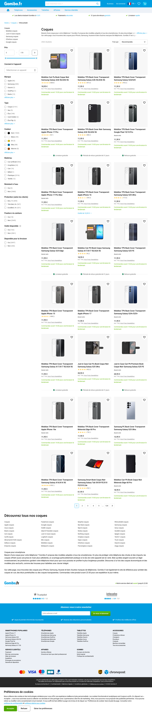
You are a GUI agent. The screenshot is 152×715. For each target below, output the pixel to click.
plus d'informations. (107, 681)
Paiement (8, 652)
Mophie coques (83, 522)
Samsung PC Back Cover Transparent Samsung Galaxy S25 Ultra (129, 428)
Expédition (8, 658)
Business (110, 4)
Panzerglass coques (85, 546)
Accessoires (32, 10)
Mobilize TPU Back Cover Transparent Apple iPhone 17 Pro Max (57, 193)
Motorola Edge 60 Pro (12, 643)
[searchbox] (70, 3)
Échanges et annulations (13, 660)
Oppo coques (82, 540)
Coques (14, 23)
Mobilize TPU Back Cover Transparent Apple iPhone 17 (93, 312)
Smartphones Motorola (48, 639)
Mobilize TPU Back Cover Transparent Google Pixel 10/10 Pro (129, 130)
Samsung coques (12, 36)
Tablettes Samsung (83, 635)
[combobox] (72, 3)
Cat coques (8, 534)
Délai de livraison (10, 656)
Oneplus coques (83, 537)
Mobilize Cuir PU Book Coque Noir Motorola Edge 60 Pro (128, 481)
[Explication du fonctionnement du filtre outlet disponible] (20, 226)
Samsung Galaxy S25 (12, 637)
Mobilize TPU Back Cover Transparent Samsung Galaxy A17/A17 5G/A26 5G (57, 365)
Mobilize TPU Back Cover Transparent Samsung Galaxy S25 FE (129, 249)
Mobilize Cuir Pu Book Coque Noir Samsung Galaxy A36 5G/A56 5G (55, 78)
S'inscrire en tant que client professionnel (54, 654)
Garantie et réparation (12, 662)
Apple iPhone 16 (10, 635)
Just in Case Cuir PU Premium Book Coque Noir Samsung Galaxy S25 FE (129, 365)
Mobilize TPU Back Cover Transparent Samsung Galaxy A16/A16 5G (57, 481)
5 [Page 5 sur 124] (98, 506)
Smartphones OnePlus (48, 637)
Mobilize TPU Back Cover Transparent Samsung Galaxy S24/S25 (129, 78)
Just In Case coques (13, 34)
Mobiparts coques (47, 546)
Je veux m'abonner (101, 613)
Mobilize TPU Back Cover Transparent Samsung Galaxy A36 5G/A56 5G (93, 78)
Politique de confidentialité (85, 656)
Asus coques (9, 528)
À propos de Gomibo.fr (42, 684)
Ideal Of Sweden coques (49, 531)
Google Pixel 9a (10, 641)
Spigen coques (120, 534)
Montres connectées (119, 643)
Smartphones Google (47, 641)
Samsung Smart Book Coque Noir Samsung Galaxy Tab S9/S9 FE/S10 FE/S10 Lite (92, 482)
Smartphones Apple (47, 633)
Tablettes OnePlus (82, 641)
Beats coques (9, 531)
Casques (115, 641)
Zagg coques (119, 546)
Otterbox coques (12, 39)
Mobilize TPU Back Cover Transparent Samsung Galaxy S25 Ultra (129, 193)
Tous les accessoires (119, 645)
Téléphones (46, 630)
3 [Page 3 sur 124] (87, 506)
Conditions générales (81, 684)
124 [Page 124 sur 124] (106, 506)
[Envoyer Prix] (35, 52)
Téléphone (18, 10)
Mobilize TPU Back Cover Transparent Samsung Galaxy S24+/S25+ (129, 312)
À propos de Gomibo (83, 652)
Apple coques (9, 525)
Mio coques (45, 540)
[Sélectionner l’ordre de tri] (134, 41)
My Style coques (83, 525)
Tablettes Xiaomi (82, 637)
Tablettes (45, 10)
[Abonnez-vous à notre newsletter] (66, 613)
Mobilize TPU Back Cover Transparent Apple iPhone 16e (57, 428)
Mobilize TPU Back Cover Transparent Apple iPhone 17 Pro (57, 130)
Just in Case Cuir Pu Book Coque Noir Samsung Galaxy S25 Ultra (93, 365)
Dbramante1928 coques (13, 540)
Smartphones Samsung (48, 635)
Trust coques (119, 540)
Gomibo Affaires (46, 652)
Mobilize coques (11, 31)
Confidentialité (55, 684)
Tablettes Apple (82, 633)
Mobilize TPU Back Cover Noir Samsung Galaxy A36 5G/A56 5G (94, 130)
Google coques (11, 42)
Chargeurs (116, 637)
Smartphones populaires (16, 630)
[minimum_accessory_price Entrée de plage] (9, 52)
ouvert (135, 583)
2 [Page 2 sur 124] (82, 506)
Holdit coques (46, 528)
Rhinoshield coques (121, 522)
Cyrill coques (8, 537)
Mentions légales (67, 684)
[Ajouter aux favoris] (71, 50)
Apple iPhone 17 (10, 633)
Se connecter (120, 4)
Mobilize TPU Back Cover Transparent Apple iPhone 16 (93, 193)
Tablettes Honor (82, 639)
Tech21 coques (120, 537)
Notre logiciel (81, 654)
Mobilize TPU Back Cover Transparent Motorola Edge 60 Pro (93, 428)
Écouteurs (116, 639)
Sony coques (119, 528)
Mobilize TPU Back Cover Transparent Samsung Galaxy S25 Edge (57, 249)
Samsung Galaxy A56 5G (13, 639)
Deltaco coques (9, 543)
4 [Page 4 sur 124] (93, 506)
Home (6, 23)
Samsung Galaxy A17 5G (13, 645)
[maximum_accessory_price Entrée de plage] (24, 52)
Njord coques (82, 528)
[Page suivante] (112, 505)
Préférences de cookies (97, 684)
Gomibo (80, 649)
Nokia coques (83, 531)
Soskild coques (120, 531)
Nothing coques (83, 534)
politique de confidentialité (13, 703)
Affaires (57, 10)
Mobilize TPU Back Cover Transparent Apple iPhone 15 (57, 312)
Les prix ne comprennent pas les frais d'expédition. (99, 680)
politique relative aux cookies (35, 703)
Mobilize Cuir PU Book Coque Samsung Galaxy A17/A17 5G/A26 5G (94, 249)
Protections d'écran (119, 635)
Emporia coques (10, 546)
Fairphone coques (47, 522)
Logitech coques (47, 537)
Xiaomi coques (120, 543)
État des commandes (12, 654)
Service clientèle (71, 10)
